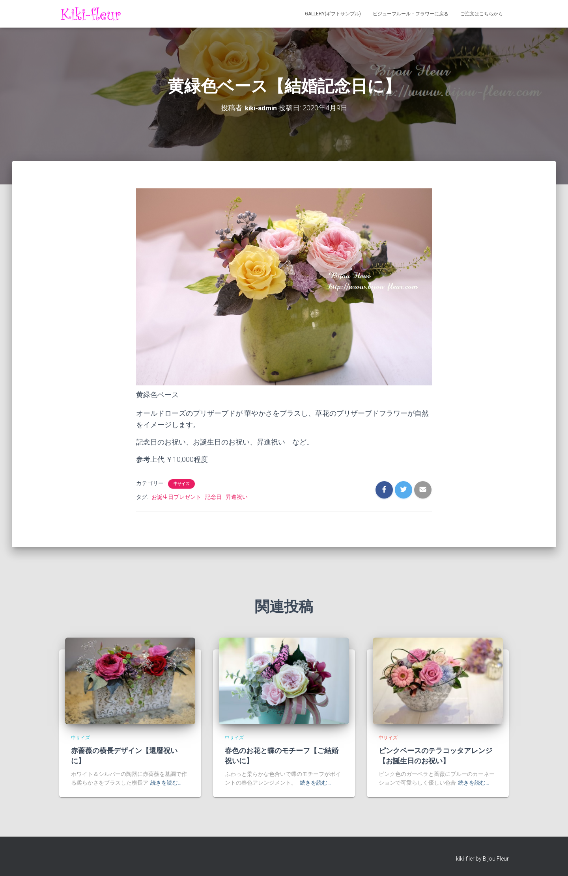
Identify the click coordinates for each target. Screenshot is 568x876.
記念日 (213, 496)
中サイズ (181, 483)
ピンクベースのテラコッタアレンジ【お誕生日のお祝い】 (435, 755)
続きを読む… (165, 782)
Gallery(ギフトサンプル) (333, 14)
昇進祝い (237, 496)
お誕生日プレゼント (176, 496)
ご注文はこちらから (481, 14)
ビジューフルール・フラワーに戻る (410, 14)
